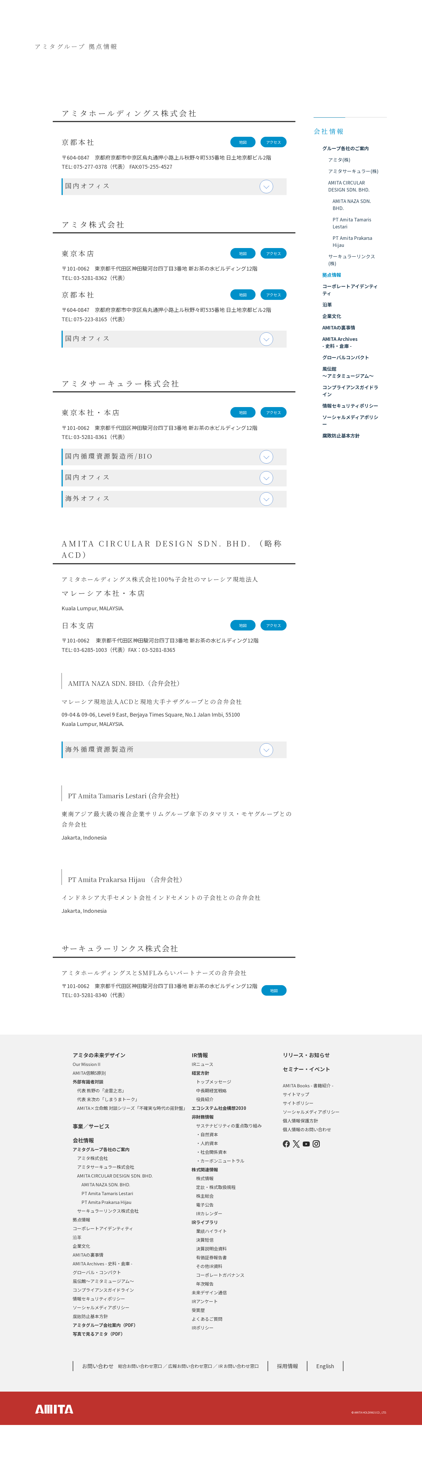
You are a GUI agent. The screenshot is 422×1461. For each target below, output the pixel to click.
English (325, 1402)
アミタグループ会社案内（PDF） (105, 1361)
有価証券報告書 (211, 1293)
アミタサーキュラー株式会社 (105, 1203)
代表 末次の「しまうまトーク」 (108, 1135)
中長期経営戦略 (211, 1126)
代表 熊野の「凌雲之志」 (101, 1126)
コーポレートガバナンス (220, 1311)
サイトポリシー (298, 1139)
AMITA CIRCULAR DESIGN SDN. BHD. (115, 1211)
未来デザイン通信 (209, 1328)
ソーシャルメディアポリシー (101, 1343)
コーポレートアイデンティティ (103, 1264)
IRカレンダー (209, 1249)
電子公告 (205, 1240)
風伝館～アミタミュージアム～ (103, 1317)
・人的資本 (207, 1179)
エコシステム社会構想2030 (219, 1144)
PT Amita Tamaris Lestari (107, 1229)
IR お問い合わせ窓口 (238, 1402)
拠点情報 (81, 1255)
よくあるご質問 (207, 1355)
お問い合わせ (98, 1402)
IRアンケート (205, 1337)
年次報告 (205, 1320)
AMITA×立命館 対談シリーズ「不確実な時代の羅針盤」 (132, 1144)
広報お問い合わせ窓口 (190, 1402)
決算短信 (205, 1276)
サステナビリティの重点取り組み (229, 1161)
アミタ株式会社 (92, 1194)
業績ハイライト (211, 1267)
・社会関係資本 (211, 1188)
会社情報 (83, 1176)
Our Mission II (87, 1100)
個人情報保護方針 (300, 1156)
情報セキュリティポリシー (99, 1334)
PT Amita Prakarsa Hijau (106, 1238)
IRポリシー (203, 1363)
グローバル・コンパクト (97, 1308)
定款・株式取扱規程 (216, 1223)
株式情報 (205, 1214)
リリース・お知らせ (306, 1091)
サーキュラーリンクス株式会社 (108, 1247)
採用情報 (287, 1402)
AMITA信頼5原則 (89, 1109)
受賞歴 (198, 1346)
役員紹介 (205, 1135)
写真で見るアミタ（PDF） (99, 1370)
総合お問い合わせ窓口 (140, 1402)
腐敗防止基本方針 (90, 1352)
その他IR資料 (209, 1302)
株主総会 (205, 1232)
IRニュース (202, 1100)
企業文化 (81, 1282)
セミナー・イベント (306, 1105)
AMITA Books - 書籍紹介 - (308, 1121)
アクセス (273, 142)
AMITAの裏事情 (88, 1291)
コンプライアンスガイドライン (103, 1326)
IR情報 (200, 1091)
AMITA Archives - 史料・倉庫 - (102, 1299)
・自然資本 (207, 1170)
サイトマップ (296, 1130)
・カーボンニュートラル (220, 1197)
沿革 (77, 1273)
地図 (243, 142)
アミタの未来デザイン (99, 1091)
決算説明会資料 (211, 1284)
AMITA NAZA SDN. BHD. (105, 1220)
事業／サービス (91, 1162)
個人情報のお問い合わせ (307, 1165)
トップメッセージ (213, 1117)
